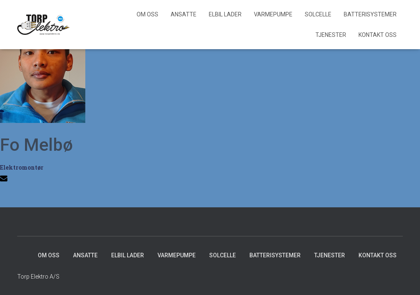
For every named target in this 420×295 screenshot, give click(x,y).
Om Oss (147, 14)
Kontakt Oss (377, 35)
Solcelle (318, 14)
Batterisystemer (370, 14)
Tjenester (330, 35)
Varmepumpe (273, 14)
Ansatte (183, 14)
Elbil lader (225, 14)
